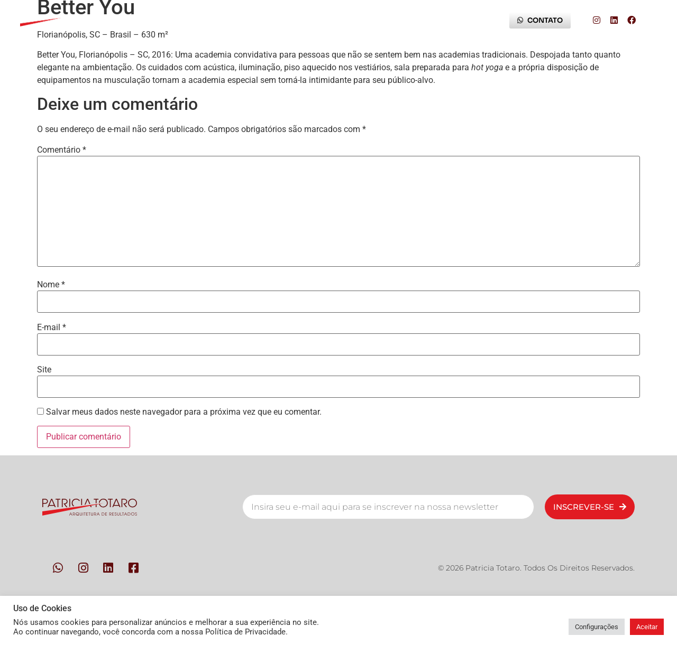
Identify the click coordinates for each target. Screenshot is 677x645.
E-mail (51, 327)
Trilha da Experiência (393, 20)
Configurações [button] (596, 627)
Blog (470, 20)
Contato (308, 20)
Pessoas (166, 20)
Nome (51, 285)
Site (44, 370)
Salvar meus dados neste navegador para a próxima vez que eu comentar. (184, 412)
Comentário (61, 150)
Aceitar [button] (646, 627)
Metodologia (236, 20)
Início (109, 20)
